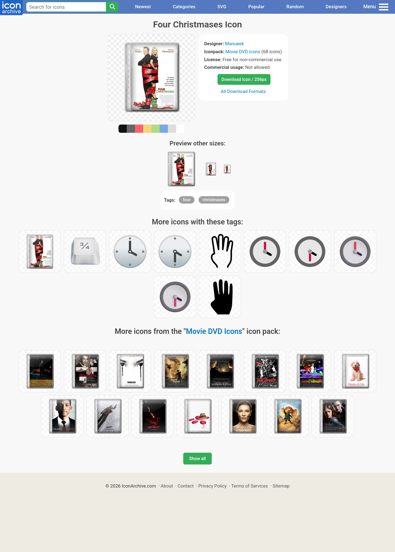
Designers (336, 6)
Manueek (234, 43)
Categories (184, 6)
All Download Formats (243, 91)
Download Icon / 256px (243, 79)
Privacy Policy (212, 486)
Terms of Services (249, 486)
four (186, 199)
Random (295, 6)
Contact (185, 486)
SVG (221, 6)
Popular (256, 6)
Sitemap (281, 486)
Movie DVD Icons (242, 51)
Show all (197, 458)
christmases (214, 199)
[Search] (112, 7)
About (167, 486)
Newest (143, 6)
